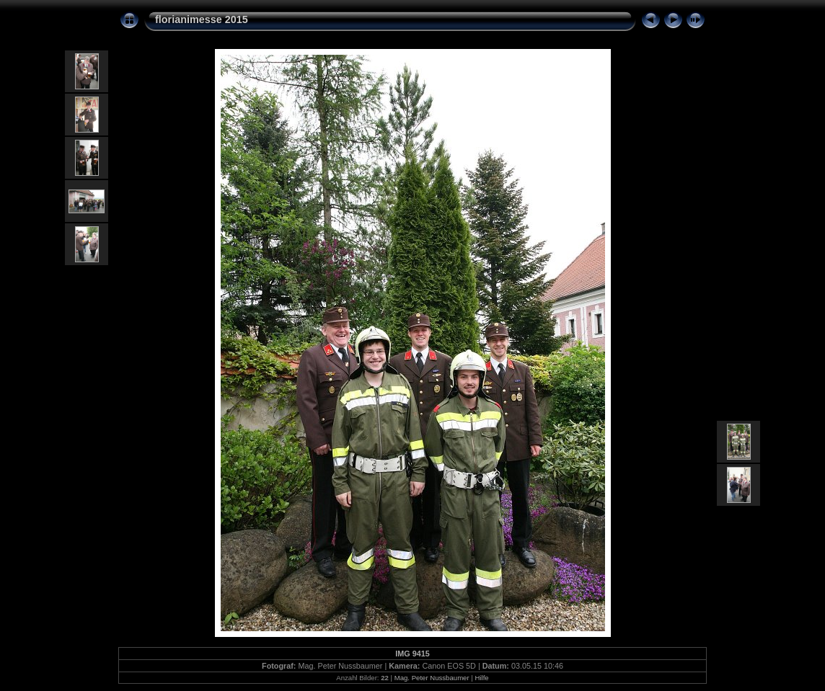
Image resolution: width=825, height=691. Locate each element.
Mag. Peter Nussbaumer (431, 678)
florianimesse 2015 (201, 19)
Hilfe (481, 678)
